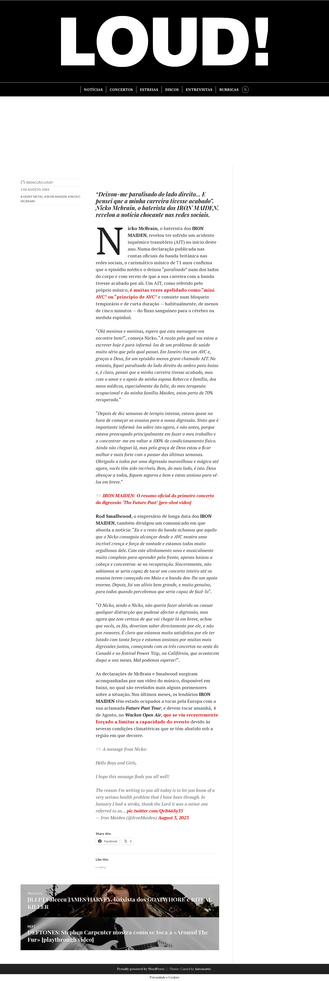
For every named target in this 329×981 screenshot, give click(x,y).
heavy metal (33, 196)
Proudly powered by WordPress (140, 969)
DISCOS (172, 89)
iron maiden (56, 196)
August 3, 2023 (173, 817)
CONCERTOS (121, 89)
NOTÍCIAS (93, 89)
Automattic (203, 969)
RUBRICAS (229, 89)
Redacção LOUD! (39, 182)
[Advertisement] (164, 131)
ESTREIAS (149, 89)
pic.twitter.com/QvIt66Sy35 (155, 811)
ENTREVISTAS (199, 89)
